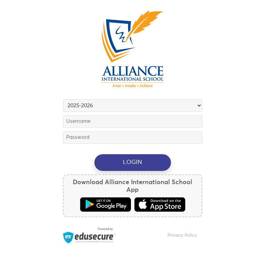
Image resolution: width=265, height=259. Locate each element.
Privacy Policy (182, 235)
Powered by (89, 235)
